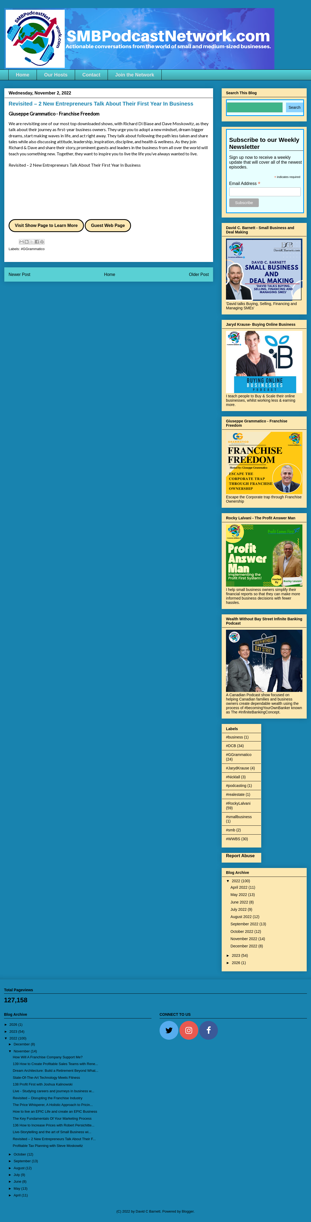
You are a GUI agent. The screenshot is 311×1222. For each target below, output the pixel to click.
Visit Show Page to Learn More (46, 225)
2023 (236, 955)
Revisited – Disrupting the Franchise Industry (47, 1098)
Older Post (199, 274)
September (23, 1161)
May (17, 1188)
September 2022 (245, 924)
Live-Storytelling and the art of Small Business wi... (52, 1132)
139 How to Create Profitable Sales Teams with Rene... (55, 1064)
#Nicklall (233, 777)
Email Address (244, 183)
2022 (236, 881)
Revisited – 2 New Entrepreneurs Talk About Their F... (54, 1139)
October (20, 1154)
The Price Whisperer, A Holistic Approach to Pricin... (53, 1105)
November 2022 (245, 939)
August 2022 (242, 917)
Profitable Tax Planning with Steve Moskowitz (48, 1146)
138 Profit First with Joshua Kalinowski (42, 1084)
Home (22, 75)
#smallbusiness (239, 817)
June (18, 1181)
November (22, 1051)
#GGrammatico (33, 249)
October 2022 (243, 931)
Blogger (188, 1211)
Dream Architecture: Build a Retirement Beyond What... (55, 1071)
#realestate (235, 794)
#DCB (231, 746)
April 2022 (240, 887)
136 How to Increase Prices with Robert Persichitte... (53, 1125)
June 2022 (240, 902)
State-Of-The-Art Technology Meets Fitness (46, 1078)
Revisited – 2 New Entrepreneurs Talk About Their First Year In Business (75, 164)
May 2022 (239, 894)
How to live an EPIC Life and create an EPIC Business (55, 1111)
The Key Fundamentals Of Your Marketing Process (52, 1118)
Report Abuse (240, 855)
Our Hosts (56, 75)
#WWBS (233, 839)
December (22, 1044)
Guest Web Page (108, 225)
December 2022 (245, 946)
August (20, 1168)
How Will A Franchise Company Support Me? (47, 1057)
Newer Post (19, 274)
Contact (91, 75)
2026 (236, 963)
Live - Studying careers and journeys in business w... (53, 1091)
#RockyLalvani (238, 803)
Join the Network (134, 75)
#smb (230, 830)
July (17, 1175)
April (18, 1195)
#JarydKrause (237, 768)
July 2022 (239, 909)
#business (234, 737)
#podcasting (236, 785)
